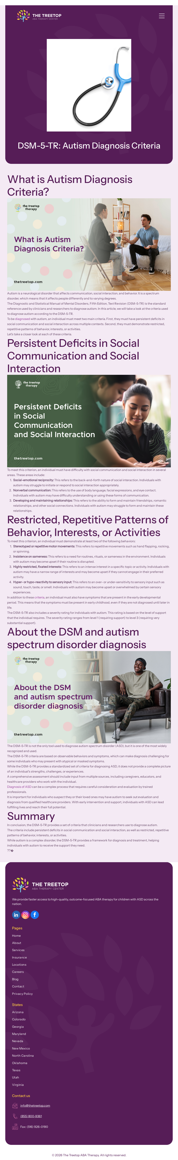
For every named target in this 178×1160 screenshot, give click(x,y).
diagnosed (22, 319)
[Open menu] (162, 16)
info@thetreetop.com (35, 1105)
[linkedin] (16, 915)
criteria (39, 597)
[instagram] (25, 915)
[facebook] (35, 915)
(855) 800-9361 (31, 1116)
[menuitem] (89, 934)
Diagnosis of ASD (19, 787)
